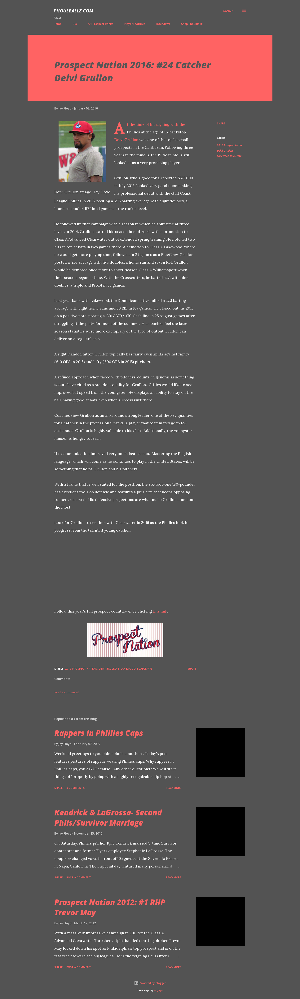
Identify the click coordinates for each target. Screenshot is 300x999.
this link (160, 611)
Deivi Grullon (126, 139)
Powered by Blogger (150, 983)
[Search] (228, 10)
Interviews (163, 24)
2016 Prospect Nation (230, 145)
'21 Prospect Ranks (100, 24)
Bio (75, 24)
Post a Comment (66, 692)
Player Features (134, 24)
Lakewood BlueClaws (229, 156)
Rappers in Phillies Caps (98, 733)
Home (57, 24)
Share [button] (221, 123)
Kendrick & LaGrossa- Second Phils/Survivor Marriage (108, 817)
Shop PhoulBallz (192, 24)
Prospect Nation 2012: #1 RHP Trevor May (109, 907)
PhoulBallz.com (73, 10)
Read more (173, 788)
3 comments (75, 788)
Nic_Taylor (159, 990)
